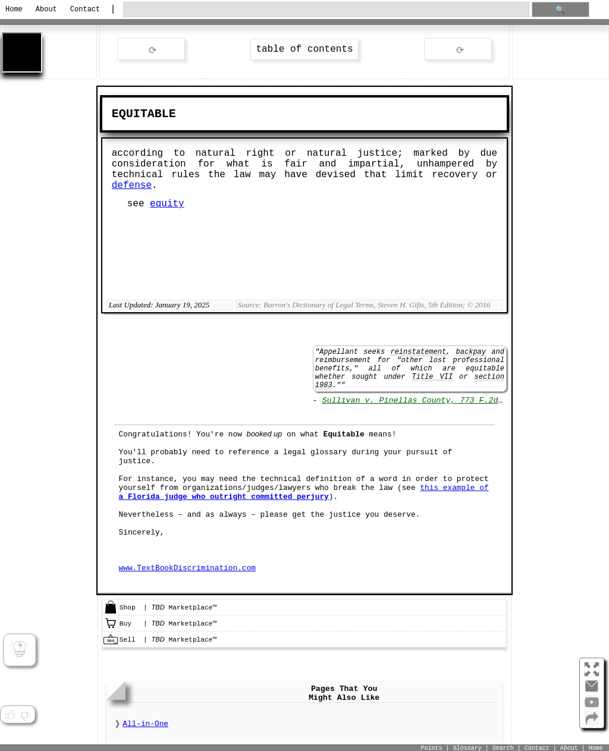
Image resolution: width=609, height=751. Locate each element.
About (46, 9)
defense (132, 185)
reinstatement (418, 352)
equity (167, 204)
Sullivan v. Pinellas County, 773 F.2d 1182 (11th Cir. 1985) (462, 400)
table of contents (304, 49)
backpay (471, 352)
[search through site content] (326, 10)
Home (14, 9)
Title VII (432, 377)
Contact (85, 9)
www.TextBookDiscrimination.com (187, 568)
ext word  (457, 49)
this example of (304, 492)
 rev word (151, 49)
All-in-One (145, 723)
